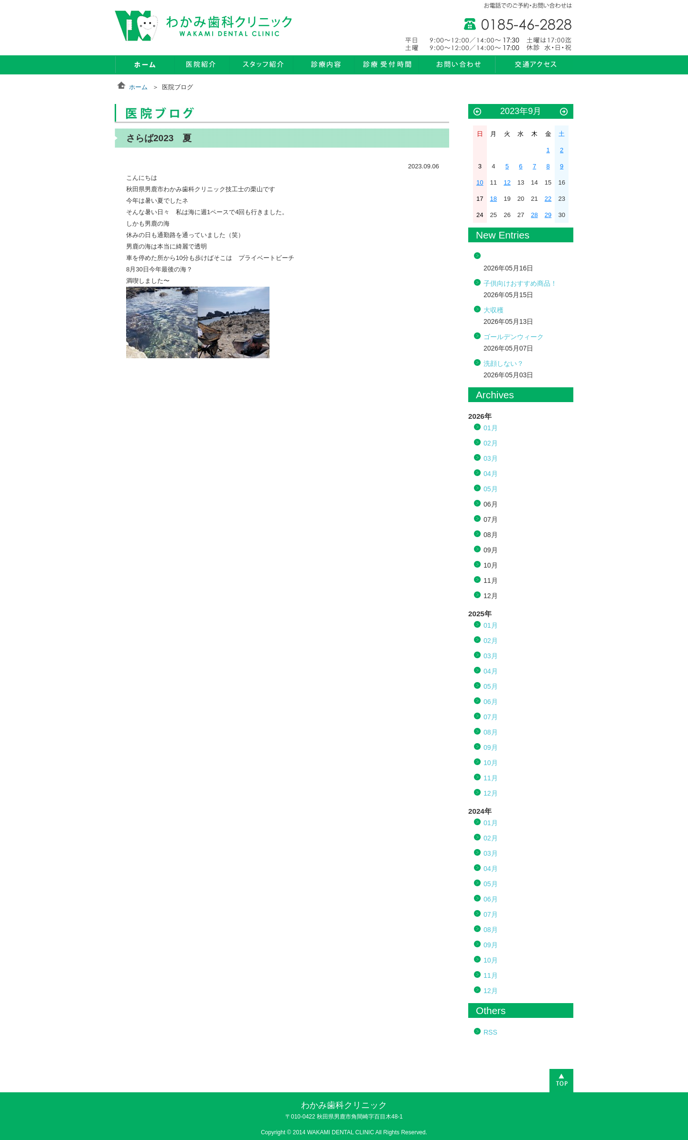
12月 (491, 793)
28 (534, 214)
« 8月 (477, 112)
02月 (491, 443)
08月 (491, 732)
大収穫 (494, 310)
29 (548, 214)
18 (493, 198)
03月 (491, 458)
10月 (491, 763)
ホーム (138, 87)
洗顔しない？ (504, 363)
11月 (491, 778)
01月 (491, 428)
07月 (491, 717)
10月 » (564, 112)
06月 (491, 701)
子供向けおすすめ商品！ (520, 283)
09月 (491, 747)
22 (548, 198)
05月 (491, 489)
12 (507, 182)
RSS (490, 1032)
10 (479, 182)
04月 (491, 473)
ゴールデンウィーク (514, 337)
